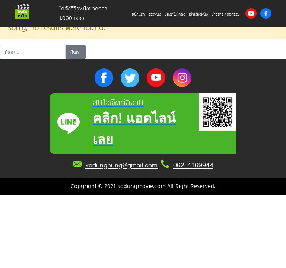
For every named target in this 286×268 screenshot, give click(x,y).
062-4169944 (193, 165)
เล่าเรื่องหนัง (198, 14)
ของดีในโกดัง (175, 14)
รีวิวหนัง (155, 14)
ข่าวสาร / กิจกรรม (226, 14)
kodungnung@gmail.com (121, 165)
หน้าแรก (138, 14)
